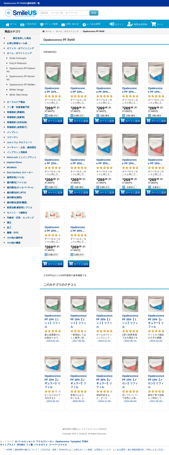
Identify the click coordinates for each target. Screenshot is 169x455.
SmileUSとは (65, 449)
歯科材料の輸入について (26, 449)
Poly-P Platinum (18, 63)
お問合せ (98, 449)
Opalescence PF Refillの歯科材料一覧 (22, 3)
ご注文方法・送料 (48, 449)
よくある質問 (91, 24)
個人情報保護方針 (136, 449)
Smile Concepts (18, 58)
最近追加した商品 (22, 38)
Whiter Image (17, 89)
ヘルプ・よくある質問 (115, 449)
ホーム (11, 24)
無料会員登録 (137, 24)
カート (157, 24)
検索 (93, 12)
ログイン (117, 24)
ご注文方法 (28, 24)
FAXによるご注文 (155, 449)
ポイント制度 (49, 24)
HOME (9, 449)
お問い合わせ (70, 24)
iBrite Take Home (19, 94)
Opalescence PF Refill (23, 84)
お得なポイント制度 (82, 449)
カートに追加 (52, 120)
